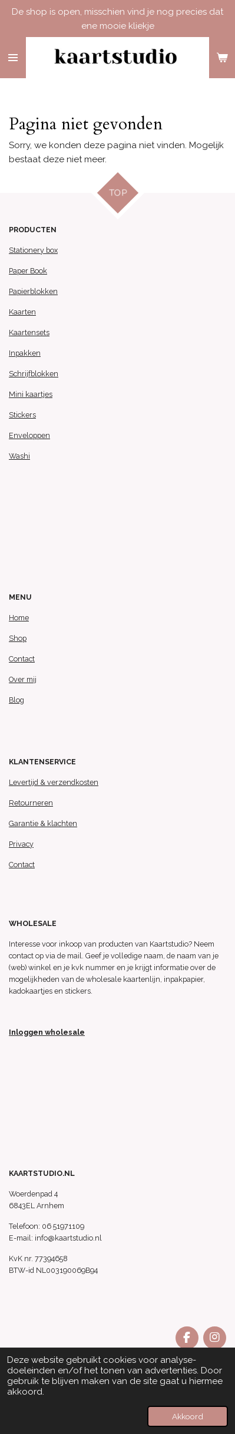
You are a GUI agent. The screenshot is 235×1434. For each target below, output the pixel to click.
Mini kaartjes (30, 394)
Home (19, 617)
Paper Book (28, 270)
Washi (19, 456)
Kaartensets (29, 332)
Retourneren (31, 802)
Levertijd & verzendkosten (53, 782)
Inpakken (25, 353)
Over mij (23, 679)
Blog (16, 700)
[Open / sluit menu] (13, 57)
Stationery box (33, 250)
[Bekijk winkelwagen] (222, 57)
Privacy (21, 844)
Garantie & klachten (43, 823)
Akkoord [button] (187, 1416)
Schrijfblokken (33, 373)
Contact (22, 658)
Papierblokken (33, 291)
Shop (18, 638)
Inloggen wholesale (47, 1032)
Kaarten (22, 311)
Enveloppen (29, 435)
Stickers (22, 414)
